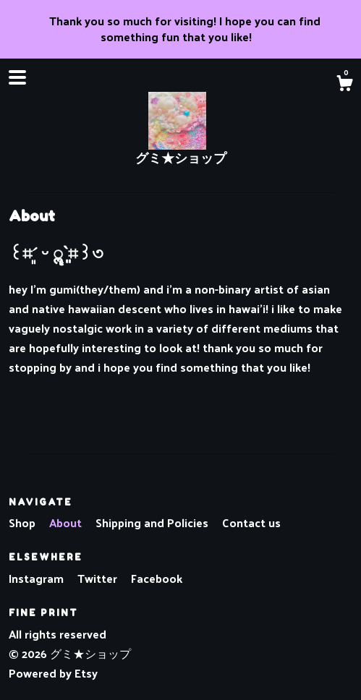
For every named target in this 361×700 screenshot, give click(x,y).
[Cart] (344, 84)
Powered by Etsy (53, 672)
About (67, 522)
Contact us (251, 523)
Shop (23, 522)
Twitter (98, 578)
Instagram (38, 578)
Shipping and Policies (153, 522)
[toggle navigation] (17, 77)
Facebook (156, 578)
